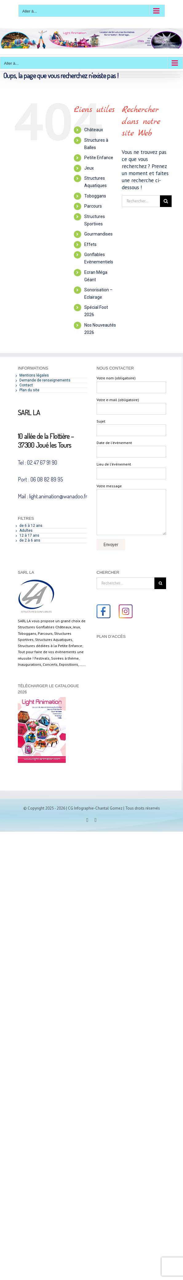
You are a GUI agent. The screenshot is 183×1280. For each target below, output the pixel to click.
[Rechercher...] (141, 201)
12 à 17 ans (29, 535)
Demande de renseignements (44, 380)
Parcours (93, 206)
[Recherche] (166, 201)
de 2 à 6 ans (29, 540)
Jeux (89, 168)
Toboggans (95, 196)
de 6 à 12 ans (30, 525)
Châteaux (93, 129)
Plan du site (29, 390)
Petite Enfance (98, 157)
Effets (90, 244)
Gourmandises (98, 234)
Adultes (26, 530)
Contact (26, 385)
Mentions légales (34, 375)
